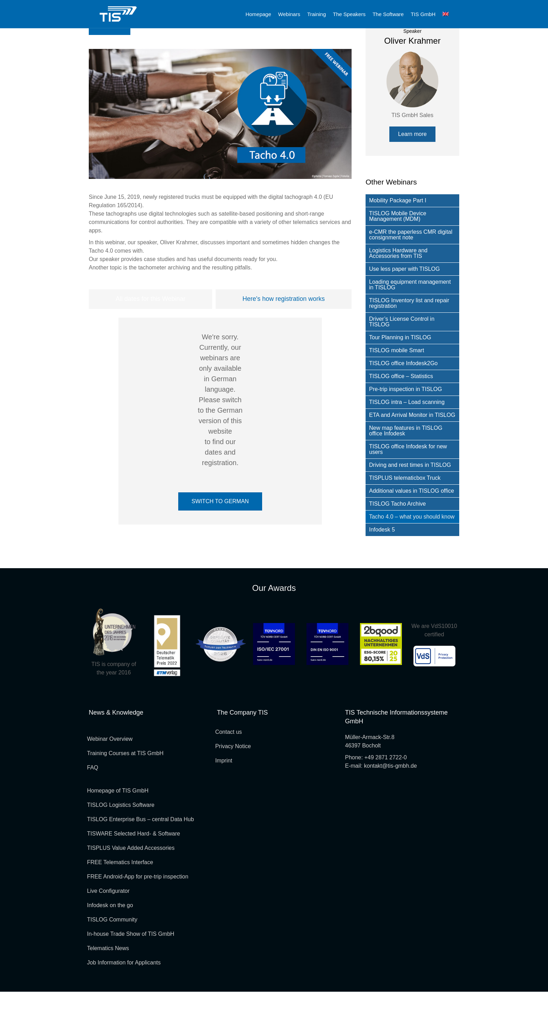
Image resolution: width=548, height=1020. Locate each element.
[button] (412, 162)
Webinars (289, 14)
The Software (388, 14)
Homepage (258, 14)
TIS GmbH (423, 14)
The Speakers (349, 14)
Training (316, 14)
